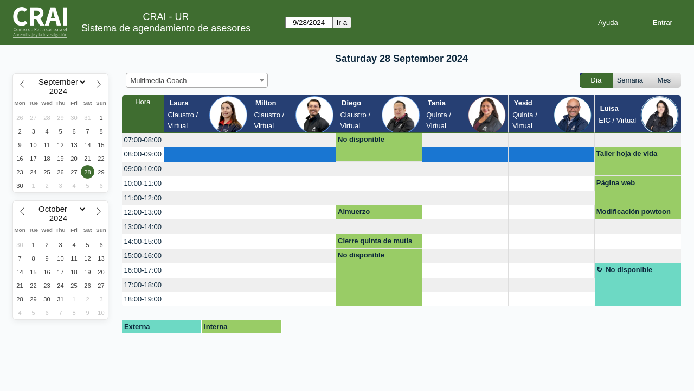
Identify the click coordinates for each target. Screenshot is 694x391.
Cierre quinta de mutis (375, 241)
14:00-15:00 (143, 241)
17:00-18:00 (143, 285)
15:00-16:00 (143, 255)
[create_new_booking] (207, 140)
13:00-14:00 (143, 227)
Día (595, 80)
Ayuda (608, 22)
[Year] (60, 91)
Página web (615, 183)
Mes (664, 80)
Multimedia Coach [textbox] (159, 81)
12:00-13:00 (143, 212)
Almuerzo (354, 211)
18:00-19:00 (143, 299)
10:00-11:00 (143, 183)
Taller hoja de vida (626, 153)
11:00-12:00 (143, 198)
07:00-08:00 (143, 140)
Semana (630, 80)
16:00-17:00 (143, 270)
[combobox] (197, 80)
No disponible (361, 139)
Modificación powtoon (633, 211)
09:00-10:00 (143, 169)
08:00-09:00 (143, 154)
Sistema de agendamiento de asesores (165, 28)
